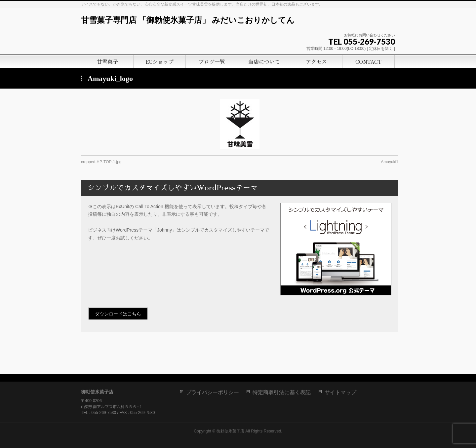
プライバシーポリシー (212, 392)
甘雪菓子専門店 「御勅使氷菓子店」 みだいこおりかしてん (188, 20)
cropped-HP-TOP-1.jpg (101, 162)
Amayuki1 (389, 162)
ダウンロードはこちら (118, 314)
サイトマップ (340, 392)
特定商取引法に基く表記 (282, 392)
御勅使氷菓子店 (230, 431)
